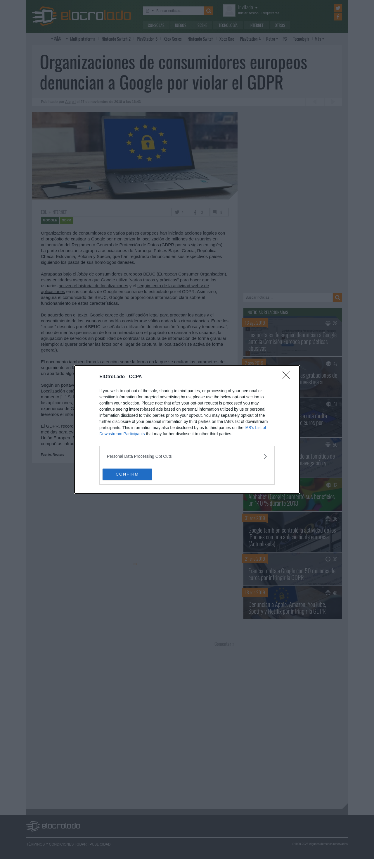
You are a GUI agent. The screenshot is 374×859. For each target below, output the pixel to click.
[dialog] (187, 429)
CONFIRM (130, 474)
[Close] (288, 376)
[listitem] (187, 456)
